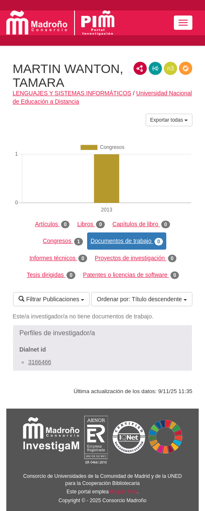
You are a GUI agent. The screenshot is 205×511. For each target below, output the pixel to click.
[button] (102, 333)
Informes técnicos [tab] (58, 258)
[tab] (102, 333)
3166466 (39, 362)
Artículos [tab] (52, 224)
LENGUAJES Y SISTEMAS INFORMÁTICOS (72, 93)
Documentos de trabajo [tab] (127, 241)
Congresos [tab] (63, 241)
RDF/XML (140, 68)
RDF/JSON (185, 68)
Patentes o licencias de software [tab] (131, 275)
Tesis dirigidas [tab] (51, 275)
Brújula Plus (123, 492)
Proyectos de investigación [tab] (135, 258)
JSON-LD (155, 68)
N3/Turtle (170, 68)
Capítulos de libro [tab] (141, 224)
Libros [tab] (91, 224)
